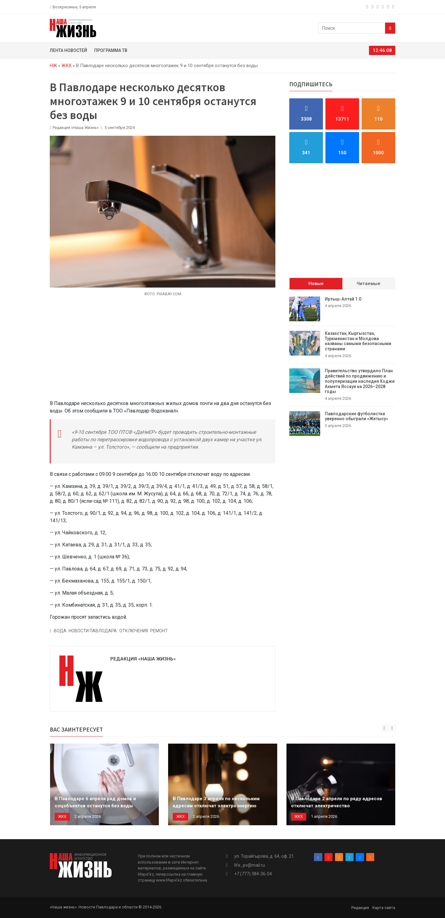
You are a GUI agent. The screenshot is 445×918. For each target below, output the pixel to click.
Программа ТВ (110, 50)
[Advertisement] (162, 352)
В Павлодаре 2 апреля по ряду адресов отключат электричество (336, 802)
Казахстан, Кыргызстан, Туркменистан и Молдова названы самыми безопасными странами (358, 341)
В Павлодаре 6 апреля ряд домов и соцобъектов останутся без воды (95, 802)
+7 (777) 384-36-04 (253, 873)
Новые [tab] (316, 283)
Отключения (133, 630)
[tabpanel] (342, 366)
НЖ (53, 65)
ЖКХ (66, 65)
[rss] (393, 7)
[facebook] (368, 7)
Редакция (360, 907)
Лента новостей (68, 50)
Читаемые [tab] (368, 283)
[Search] (390, 28)
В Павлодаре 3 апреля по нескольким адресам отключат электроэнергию (216, 802)
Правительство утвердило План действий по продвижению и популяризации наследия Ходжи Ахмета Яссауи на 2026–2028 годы (360, 381)
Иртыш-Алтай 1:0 (343, 299)
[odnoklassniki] (378, 7)
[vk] (388, 7)
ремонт (159, 630)
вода (60, 630)
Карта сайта (383, 907)
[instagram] (373, 7)
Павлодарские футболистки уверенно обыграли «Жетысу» (356, 416)
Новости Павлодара (93, 630)
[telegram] (383, 7)
